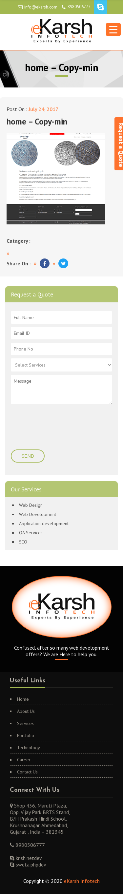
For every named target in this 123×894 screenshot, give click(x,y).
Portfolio (25, 735)
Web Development (37, 514)
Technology (28, 748)
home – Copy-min (37, 121)
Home (23, 699)
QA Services (31, 533)
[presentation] (51, 427)
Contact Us (27, 772)
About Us (26, 711)
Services (25, 723)
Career (24, 760)
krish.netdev (28, 858)
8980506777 (79, 7)
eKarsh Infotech (82, 881)
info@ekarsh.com (40, 7)
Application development (44, 523)
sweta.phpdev (30, 864)
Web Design (31, 505)
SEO (23, 542)
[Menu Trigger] (113, 29)
